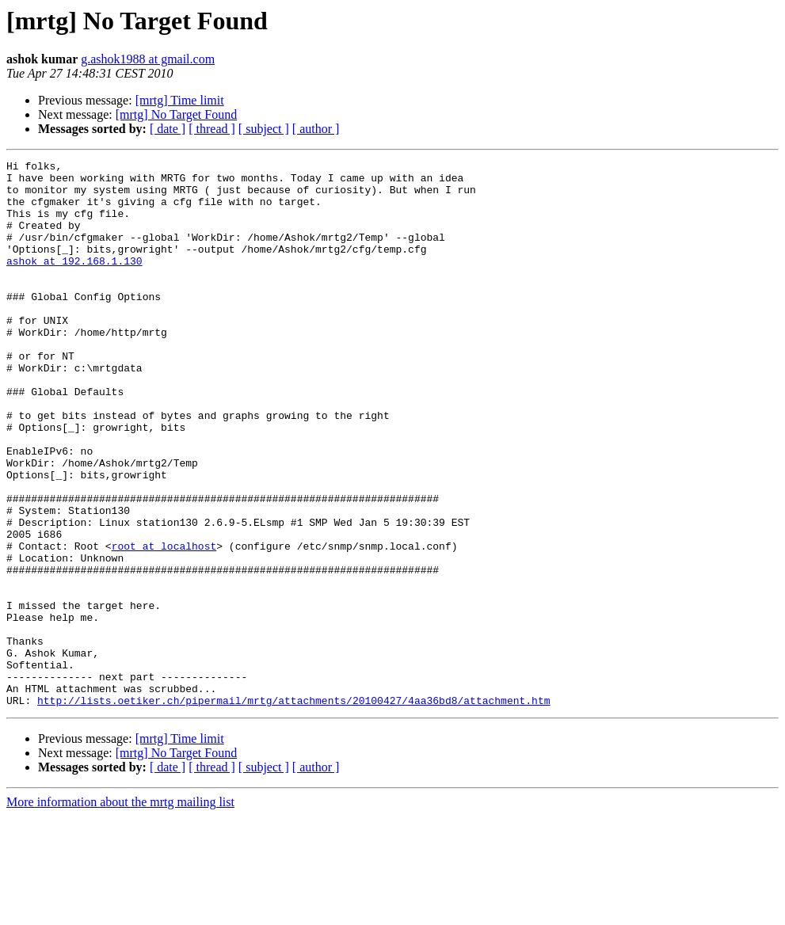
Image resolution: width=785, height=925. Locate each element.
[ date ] (167, 128)
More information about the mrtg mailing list (120, 911)
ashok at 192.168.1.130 (74, 282)
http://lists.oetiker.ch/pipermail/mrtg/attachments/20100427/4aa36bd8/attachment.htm (293, 809)
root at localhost (164, 624)
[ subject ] (263, 128)
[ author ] (316, 128)
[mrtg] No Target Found (176, 114)
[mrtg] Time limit (179, 100)
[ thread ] (212, 128)
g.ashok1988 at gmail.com (148, 59)
